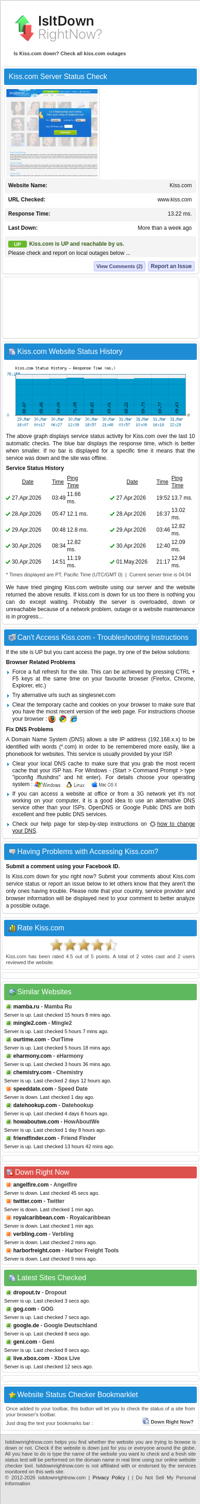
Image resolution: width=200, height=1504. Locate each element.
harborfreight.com (36, 1250)
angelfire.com (31, 1185)
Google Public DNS (147, 807)
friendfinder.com (34, 1138)
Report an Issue (171, 266)
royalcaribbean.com (39, 1217)
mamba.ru (26, 1006)
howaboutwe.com (36, 1122)
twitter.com (27, 1201)
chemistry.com (32, 1072)
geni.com (25, 1342)
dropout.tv (26, 1292)
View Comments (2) (120, 266)
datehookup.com (35, 1105)
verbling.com (30, 1234)
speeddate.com (33, 1089)
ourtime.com (29, 1039)
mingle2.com (29, 1023)
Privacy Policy (108, 1477)
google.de (26, 1325)
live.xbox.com (31, 1358)
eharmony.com (32, 1056)
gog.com (24, 1309)
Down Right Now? (168, 1422)
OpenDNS (100, 807)
